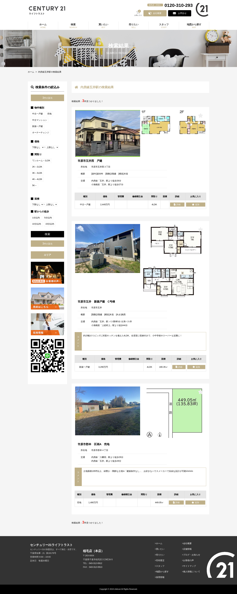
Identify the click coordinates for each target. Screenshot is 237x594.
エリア (47, 255)
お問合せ (182, 13)
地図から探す (162, 571)
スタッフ (160, 566)
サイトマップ (189, 566)
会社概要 (158, 13)
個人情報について (191, 571)
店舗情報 (187, 549)
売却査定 (160, 560)
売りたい (160, 555)
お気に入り (139, 13)
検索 (47, 234)
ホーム (31, 72)
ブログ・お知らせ (191, 555)
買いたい (160, 549)
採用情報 (160, 577)
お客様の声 (188, 560)
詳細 (177, 204)
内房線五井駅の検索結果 (49, 72)
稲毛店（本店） (155, 5)
